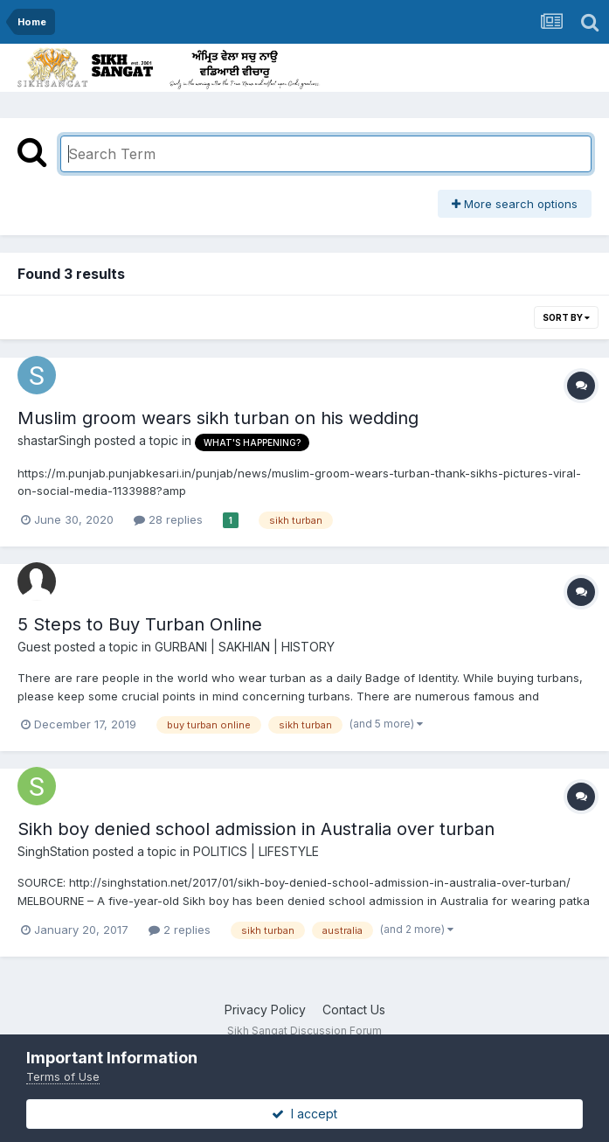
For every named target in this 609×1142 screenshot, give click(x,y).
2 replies (180, 930)
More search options (515, 204)
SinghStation (53, 851)
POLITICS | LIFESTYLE (256, 851)
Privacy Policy (265, 1009)
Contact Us (353, 1009)
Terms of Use (63, 1076)
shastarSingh (54, 440)
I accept (304, 1113)
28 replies (168, 519)
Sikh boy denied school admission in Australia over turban (256, 828)
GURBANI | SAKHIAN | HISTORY (245, 646)
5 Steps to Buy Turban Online (139, 624)
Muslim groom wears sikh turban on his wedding (218, 417)
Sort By (566, 317)
